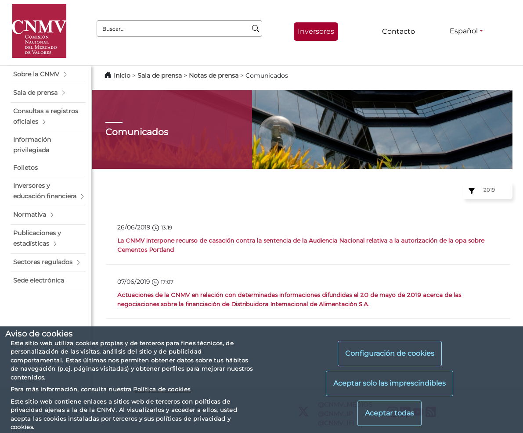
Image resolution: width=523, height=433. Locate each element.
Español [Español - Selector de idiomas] (464, 31)
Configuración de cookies (389, 353)
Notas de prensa (214, 75)
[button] (48, 74)
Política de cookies (161, 389)
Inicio (122, 75)
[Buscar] (255, 28)
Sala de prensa (160, 75)
